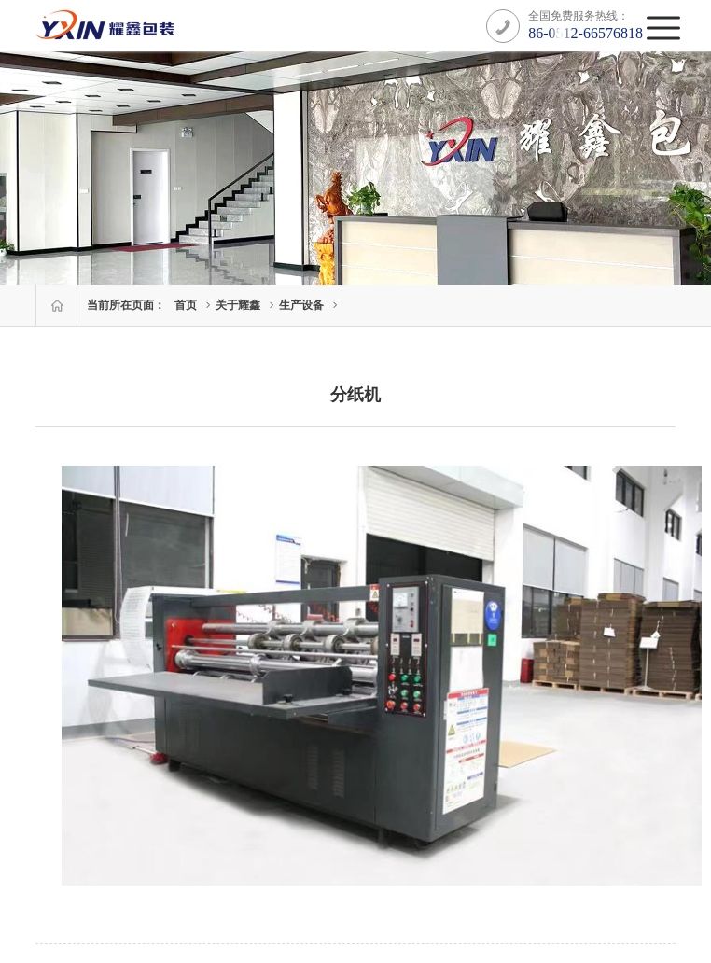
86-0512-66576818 (585, 33)
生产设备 (301, 305)
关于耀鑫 (238, 305)
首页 (185, 305)
